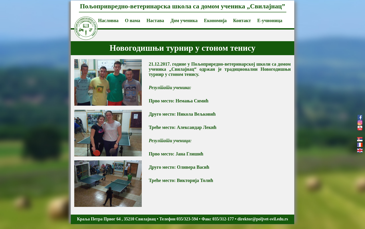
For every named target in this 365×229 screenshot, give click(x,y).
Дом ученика (183, 20)
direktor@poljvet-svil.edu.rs (262, 219)
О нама (132, 20)
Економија (215, 20)
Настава (155, 20)
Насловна (108, 20)
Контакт (242, 20)
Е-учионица (269, 20)
